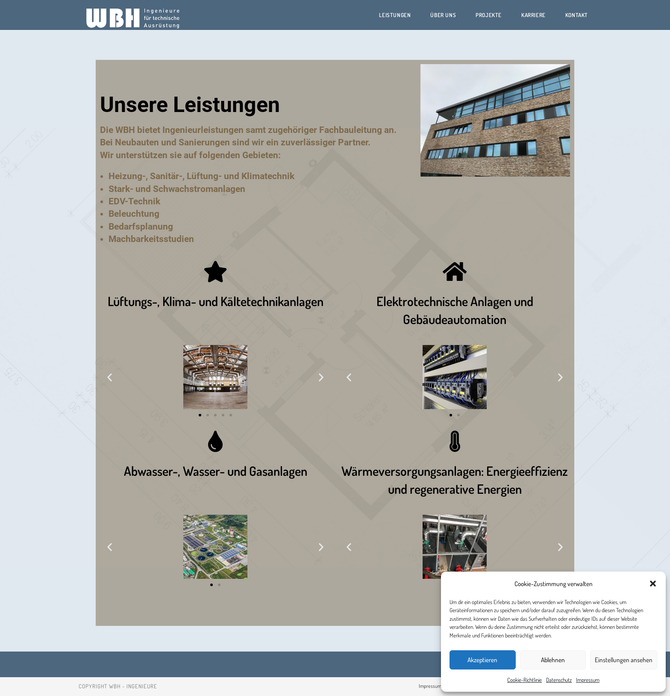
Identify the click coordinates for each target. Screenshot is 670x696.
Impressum (587, 679)
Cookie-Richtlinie (524, 679)
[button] (653, 583)
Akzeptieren (482, 660)
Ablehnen (553, 660)
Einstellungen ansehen (623, 660)
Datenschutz (559, 679)
